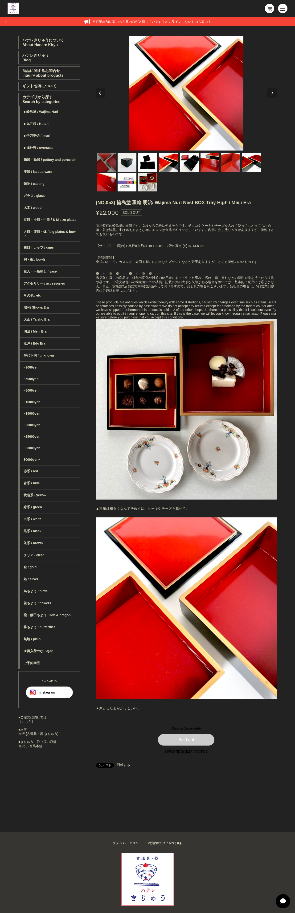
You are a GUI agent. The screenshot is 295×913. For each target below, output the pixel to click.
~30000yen (32, 448)
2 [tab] (127, 162)
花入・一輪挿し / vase (40, 271)
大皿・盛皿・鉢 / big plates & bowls (50, 234)
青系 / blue (32, 483)
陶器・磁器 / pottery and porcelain (50, 160)
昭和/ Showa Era (36, 307)
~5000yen (31, 379)
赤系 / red (31, 471)
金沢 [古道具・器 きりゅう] (38, 734)
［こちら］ (26, 721)
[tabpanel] (186, 93)
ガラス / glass (34, 196)
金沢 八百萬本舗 (30, 746)
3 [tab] (147, 162)
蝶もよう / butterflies (39, 627)
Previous (100, 93)
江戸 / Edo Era (34, 343)
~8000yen (31, 390)
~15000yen (32, 413)
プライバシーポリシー (127, 843)
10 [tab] (127, 182)
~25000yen (32, 436)
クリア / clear (34, 555)
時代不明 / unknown (39, 355)
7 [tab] (230, 162)
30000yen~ (32, 459)
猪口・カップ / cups (39, 247)
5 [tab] (189, 162)
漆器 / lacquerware (38, 172)
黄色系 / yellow (35, 495)
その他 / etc (32, 295)
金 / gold (30, 567)
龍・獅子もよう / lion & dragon (47, 615)
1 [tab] (106, 162)
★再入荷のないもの (38, 651)
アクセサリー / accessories (44, 283)
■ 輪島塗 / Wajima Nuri (41, 112)
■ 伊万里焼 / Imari (37, 136)
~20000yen (32, 425)
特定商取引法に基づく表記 (165, 843)
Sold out (186, 739)
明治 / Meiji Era (35, 331)
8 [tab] (251, 162)
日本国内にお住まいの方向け (186, 751)
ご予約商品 (32, 663)
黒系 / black (32, 531)
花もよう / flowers (37, 603)
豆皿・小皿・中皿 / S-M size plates (50, 220)
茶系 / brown (33, 543)
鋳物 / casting (34, 184)
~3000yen (31, 367)
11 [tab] (147, 182)
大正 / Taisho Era (36, 319)
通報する (123, 765)
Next (272, 93)
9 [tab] (106, 182)
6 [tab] (210, 162)
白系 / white (32, 519)
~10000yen (32, 402)
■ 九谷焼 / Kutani (36, 124)
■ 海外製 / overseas (38, 148)
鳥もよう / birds (36, 591)
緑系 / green (33, 507)
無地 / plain (32, 639)
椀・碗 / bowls (34, 259)
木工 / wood (32, 208)
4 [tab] (168, 162)
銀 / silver (31, 579)
